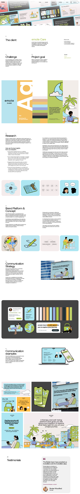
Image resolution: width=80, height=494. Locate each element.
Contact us (74, 2)
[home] (3, 2)
